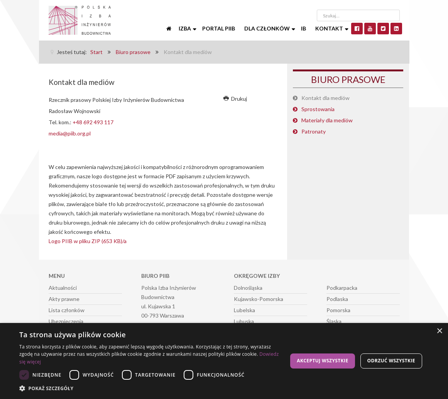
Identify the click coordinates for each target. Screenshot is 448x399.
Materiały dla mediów (327, 120)
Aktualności (63, 287)
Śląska (333, 321)
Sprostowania (318, 109)
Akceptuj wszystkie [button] (322, 360)
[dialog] (224, 361)
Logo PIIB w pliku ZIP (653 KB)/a (88, 241)
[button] (151, 388)
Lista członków (67, 310)
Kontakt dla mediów (325, 98)
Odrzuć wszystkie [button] (391, 360)
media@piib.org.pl (70, 133)
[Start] (169, 28)
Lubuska (244, 321)
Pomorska (338, 310)
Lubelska (244, 310)
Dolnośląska (248, 287)
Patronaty (313, 131)
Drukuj (235, 98)
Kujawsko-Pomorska (258, 299)
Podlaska (337, 299)
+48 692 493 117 (93, 122)
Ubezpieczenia (66, 321)
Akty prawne (64, 299)
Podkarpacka (341, 287)
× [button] (439, 331)
